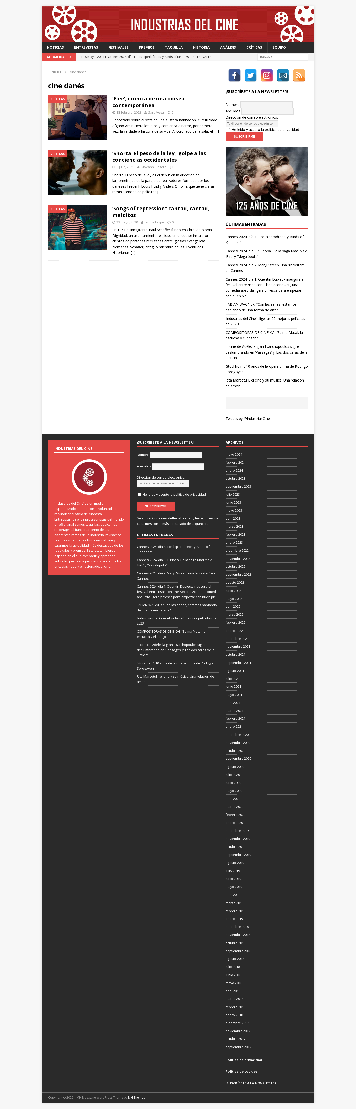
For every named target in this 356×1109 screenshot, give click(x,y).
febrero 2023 (235, 534)
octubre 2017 (235, 1038)
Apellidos (233, 111)
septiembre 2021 (238, 662)
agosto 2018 (235, 958)
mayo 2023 (234, 510)
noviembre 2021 (238, 646)
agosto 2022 (235, 582)
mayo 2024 (234, 454)
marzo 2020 (234, 806)
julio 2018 (233, 966)
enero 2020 (234, 822)
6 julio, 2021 (125, 167)
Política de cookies (241, 1071)
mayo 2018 (234, 983)
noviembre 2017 (238, 1031)
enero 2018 (234, 1015)
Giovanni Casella (154, 167)
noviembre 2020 (238, 742)
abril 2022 (233, 606)
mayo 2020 (234, 790)
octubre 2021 (235, 654)
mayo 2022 (234, 598)
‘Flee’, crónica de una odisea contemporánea (148, 102)
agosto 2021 (235, 670)
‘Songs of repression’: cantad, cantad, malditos (161, 211)
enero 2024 (234, 470)
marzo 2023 (234, 526)
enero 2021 (234, 726)
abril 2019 (233, 894)
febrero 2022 (235, 622)
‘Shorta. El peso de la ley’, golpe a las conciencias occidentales (159, 156)
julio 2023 (233, 494)
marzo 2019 (234, 902)
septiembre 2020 (238, 758)
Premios (147, 47)
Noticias (55, 47)
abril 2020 (233, 798)
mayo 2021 (234, 694)
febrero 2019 (235, 911)
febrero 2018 (235, 1006)
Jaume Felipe (154, 222)
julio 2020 (233, 774)
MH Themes (136, 1097)
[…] (216, 131)
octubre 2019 (235, 846)
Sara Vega (156, 112)
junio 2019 (233, 878)
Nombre (232, 104)
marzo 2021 (234, 710)
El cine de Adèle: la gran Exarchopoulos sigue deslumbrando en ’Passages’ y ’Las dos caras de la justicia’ (267, 352)
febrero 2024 (235, 462)
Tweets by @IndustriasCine (248, 418)
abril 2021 (233, 702)
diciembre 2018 (237, 926)
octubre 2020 (235, 750)
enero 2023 (234, 542)
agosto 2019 (235, 862)
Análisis (228, 47)
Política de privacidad (244, 1060)
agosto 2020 (235, 766)
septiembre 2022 (238, 574)
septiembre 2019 (238, 854)
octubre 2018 (235, 943)
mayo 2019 (234, 886)
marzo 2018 (234, 998)
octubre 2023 (235, 478)
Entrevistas (86, 47)
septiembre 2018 (238, 951)
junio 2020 (233, 782)
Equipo (279, 47)
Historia (201, 47)
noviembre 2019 (238, 838)
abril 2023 (233, 518)
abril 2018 (233, 991)
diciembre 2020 (237, 734)
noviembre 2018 (238, 934)
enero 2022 (234, 630)
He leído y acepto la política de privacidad (265, 129)
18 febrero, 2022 (128, 112)
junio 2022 (233, 590)
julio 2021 (233, 678)
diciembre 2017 (237, 1023)
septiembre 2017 (238, 1047)
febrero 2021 (235, 718)
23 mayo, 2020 (127, 222)
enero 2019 (234, 918)
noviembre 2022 (238, 558)
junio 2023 (233, 502)
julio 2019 (233, 871)
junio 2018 (233, 975)
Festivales (118, 47)
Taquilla (174, 47)
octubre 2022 (235, 566)
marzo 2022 (234, 614)
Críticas (254, 47)
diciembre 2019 (237, 830)
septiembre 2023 (238, 486)
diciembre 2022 (237, 550)
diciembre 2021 (237, 638)
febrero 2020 (235, 814)
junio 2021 (233, 686)
